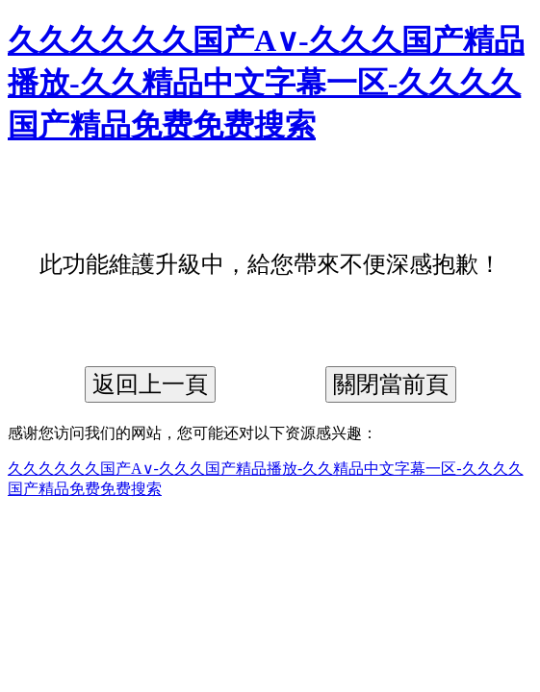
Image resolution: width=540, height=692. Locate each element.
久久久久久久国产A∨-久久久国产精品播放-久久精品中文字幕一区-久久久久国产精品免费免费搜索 (266, 82)
